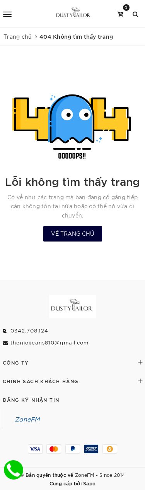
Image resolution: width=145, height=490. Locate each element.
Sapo (89, 483)
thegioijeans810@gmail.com (49, 342)
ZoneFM (27, 419)
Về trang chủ (72, 233)
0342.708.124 (29, 330)
